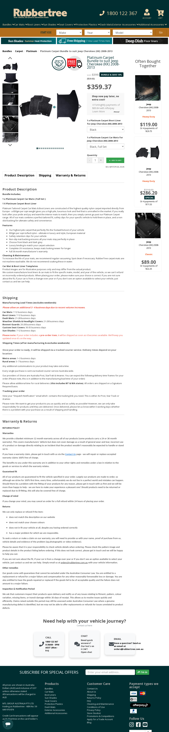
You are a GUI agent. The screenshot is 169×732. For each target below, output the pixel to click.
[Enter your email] (110, 672)
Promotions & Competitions (100, 716)
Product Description (19, 175)
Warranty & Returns (70, 175)
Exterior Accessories (55, 710)
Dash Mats (106, 24)
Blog (89, 722)
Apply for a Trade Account (100, 719)
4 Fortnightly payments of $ (106, 108)
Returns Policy (94, 697)
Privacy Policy (94, 710)
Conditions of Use (96, 707)
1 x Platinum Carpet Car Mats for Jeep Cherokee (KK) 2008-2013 (105, 139)
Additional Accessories (56, 713)
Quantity (92, 155)
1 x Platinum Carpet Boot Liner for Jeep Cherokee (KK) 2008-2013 (104, 122)
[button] (117, 13)
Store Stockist (94, 713)
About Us (91, 691)
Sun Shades (51, 697)
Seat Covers (51, 700)
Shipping (45, 175)
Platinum (31, 51)
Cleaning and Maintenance (100, 703)
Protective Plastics (54, 703)
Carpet (19, 51)
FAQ (89, 700)
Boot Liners (50, 694)
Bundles (7, 51)
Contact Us (70, 454)
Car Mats (49, 691)
